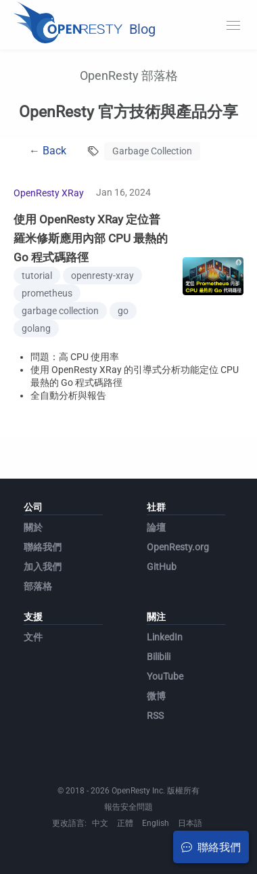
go (123, 310)
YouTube (165, 676)
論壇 (156, 527)
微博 (156, 696)
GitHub (162, 566)
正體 (125, 823)
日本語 (190, 823)
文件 (33, 637)
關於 (33, 527)
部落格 (38, 586)
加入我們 (43, 566)
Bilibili (158, 656)
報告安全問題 (128, 807)
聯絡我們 (43, 547)
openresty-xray (102, 275)
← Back (47, 150)
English (155, 823)
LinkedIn (165, 637)
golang (36, 328)
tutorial (37, 275)
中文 (100, 823)
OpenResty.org (178, 547)
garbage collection (60, 310)
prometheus (47, 293)
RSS (155, 715)
